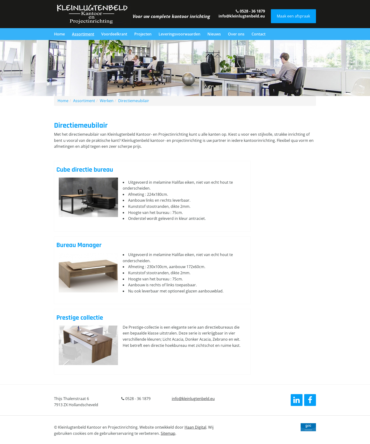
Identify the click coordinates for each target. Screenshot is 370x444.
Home (59, 34)
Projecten (142, 34)
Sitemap (168, 433)
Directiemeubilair (133, 100)
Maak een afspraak (293, 16)
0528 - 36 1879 (250, 11)
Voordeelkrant (114, 34)
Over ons (236, 34)
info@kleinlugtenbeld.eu (242, 16)
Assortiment (83, 34)
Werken (107, 100)
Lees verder (152, 196)
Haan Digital (195, 427)
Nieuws (214, 34)
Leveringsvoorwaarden (179, 34)
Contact (258, 34)
